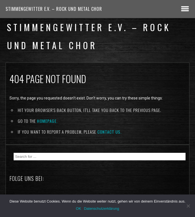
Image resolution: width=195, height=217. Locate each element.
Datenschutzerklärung (101, 208)
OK (78, 208)
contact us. (109, 132)
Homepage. (47, 121)
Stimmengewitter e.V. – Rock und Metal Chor (54, 9)
